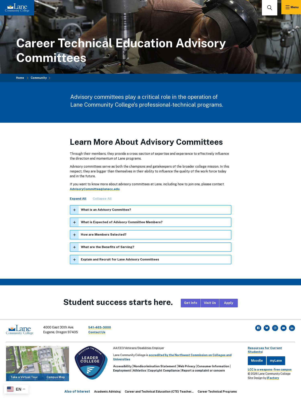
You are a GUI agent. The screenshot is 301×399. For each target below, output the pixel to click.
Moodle (255, 360)
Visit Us (210, 304)
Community (39, 77)
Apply (228, 304)
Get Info (190, 304)
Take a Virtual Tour (24, 377)
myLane (274, 360)
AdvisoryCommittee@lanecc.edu (95, 189)
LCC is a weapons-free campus (268, 369)
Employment (121, 370)
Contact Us (98, 333)
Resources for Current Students (264, 349)
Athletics (138, 370)
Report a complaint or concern (202, 370)
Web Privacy (185, 366)
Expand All (78, 199)
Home (20, 77)
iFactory (271, 377)
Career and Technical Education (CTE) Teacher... (159, 391)
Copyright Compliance (163, 370)
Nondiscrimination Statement (154, 366)
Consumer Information (212, 366)
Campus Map (55, 377)
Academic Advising (107, 391)
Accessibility (121, 366)
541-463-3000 (101, 328)
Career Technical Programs (217, 391)
